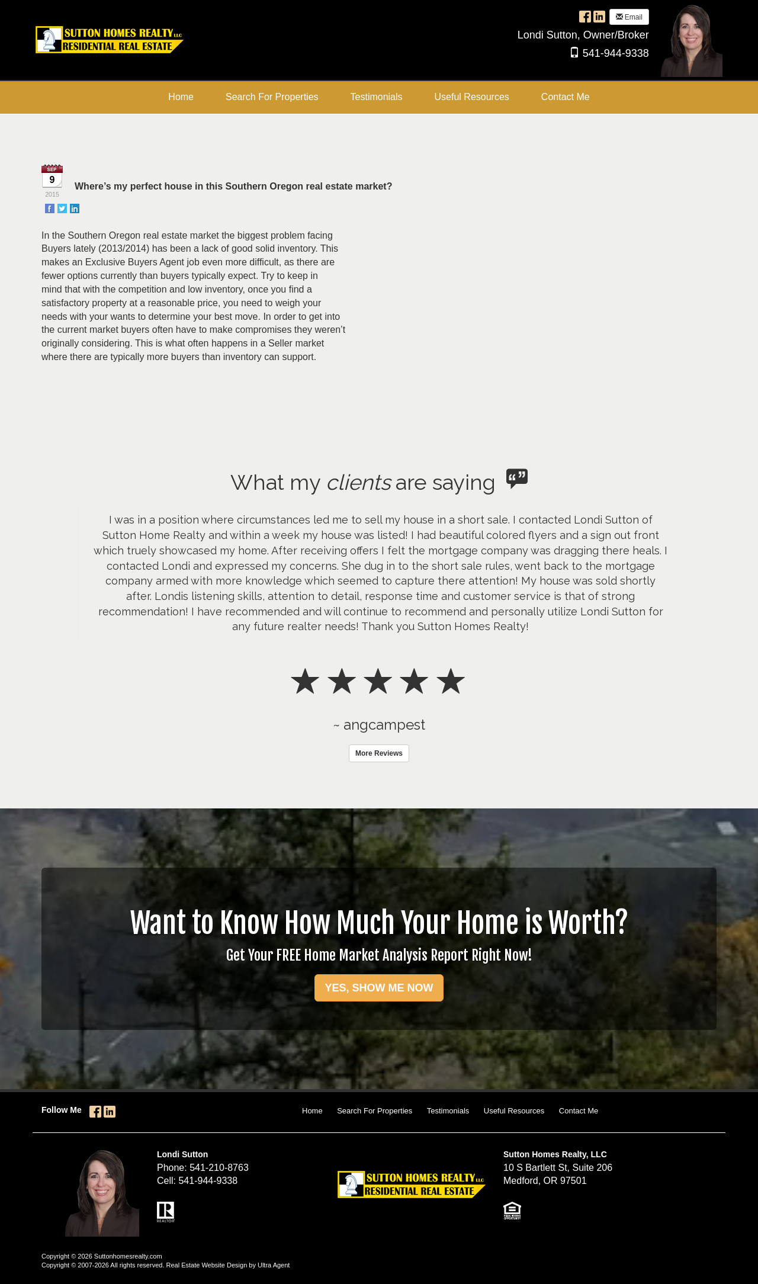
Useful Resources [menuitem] (472, 97)
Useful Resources (514, 1110)
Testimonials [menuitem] (377, 97)
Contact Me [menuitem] (565, 97)
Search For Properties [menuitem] (272, 97)
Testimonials (448, 1110)
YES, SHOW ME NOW (379, 988)
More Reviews (379, 753)
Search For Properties (374, 1110)
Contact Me (578, 1110)
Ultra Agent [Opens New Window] (274, 1265)
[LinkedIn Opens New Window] (599, 16)
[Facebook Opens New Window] (585, 16)
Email (629, 17)
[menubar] (379, 97)
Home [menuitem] (181, 97)
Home (312, 1110)
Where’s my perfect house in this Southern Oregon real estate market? (233, 186)
